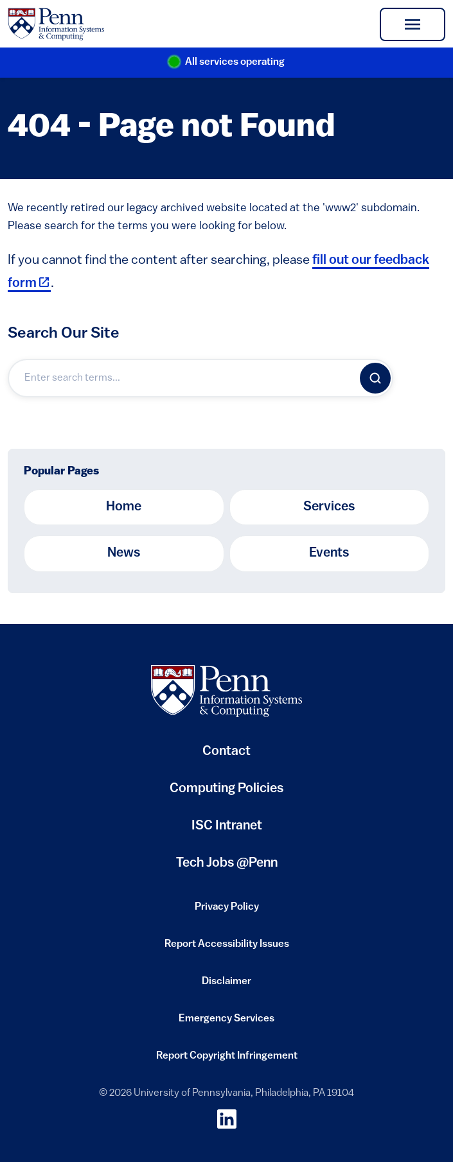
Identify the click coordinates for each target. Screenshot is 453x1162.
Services (329, 507)
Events (329, 553)
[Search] (375, 378)
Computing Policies (226, 794)
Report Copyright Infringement (227, 1060)
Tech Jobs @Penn (227, 863)
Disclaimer (226, 985)
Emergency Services (226, 1023)
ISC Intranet (226, 831)
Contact (226, 751)
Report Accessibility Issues (226, 948)
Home (123, 507)
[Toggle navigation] (412, 24)
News (123, 553)
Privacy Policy (227, 911)
